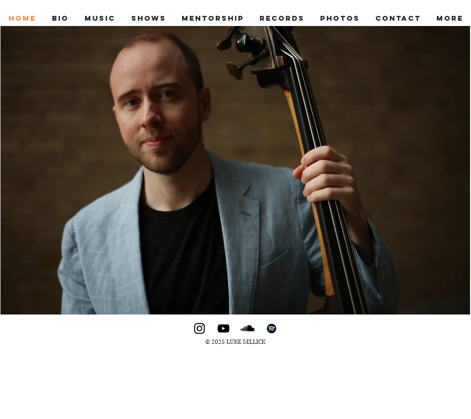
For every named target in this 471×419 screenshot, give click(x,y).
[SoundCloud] (247, 328)
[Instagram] (199, 328)
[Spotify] (271, 328)
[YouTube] (223, 328)
